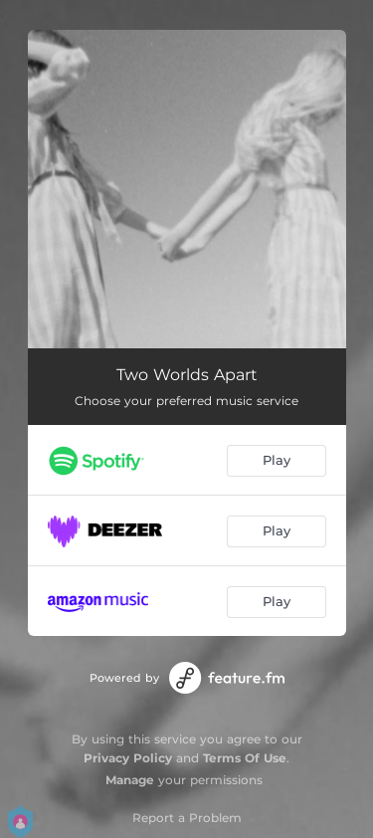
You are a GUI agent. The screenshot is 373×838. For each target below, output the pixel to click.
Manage (129, 779)
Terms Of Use (244, 757)
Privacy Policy (128, 757)
